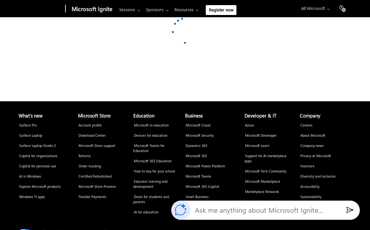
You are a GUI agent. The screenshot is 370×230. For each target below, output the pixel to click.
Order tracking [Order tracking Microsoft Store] (90, 166)
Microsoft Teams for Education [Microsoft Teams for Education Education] (149, 148)
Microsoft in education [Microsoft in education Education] (151, 125)
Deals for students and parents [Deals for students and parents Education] (151, 199)
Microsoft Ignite (92, 9)
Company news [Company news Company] (312, 146)
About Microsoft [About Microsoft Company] (312, 136)
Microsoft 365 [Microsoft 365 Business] (196, 156)
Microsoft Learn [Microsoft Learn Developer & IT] (257, 146)
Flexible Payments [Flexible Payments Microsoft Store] (92, 197)
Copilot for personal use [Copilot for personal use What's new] (37, 166)
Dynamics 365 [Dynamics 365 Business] (196, 146)
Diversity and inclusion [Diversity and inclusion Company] (317, 176)
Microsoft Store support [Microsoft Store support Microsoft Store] (97, 146)
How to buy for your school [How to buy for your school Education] (154, 171)
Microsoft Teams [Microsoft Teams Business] (198, 176)
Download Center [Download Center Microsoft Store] (92, 136)
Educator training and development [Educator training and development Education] (150, 184)
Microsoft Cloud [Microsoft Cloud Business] (198, 125)
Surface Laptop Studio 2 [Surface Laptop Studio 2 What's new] (37, 146)
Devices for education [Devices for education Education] (150, 136)
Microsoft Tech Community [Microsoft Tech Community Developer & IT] (265, 171)
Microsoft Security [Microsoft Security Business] (200, 136)
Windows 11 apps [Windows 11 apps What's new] (32, 197)
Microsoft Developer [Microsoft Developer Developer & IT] (261, 136)
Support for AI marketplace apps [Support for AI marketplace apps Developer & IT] (265, 158)
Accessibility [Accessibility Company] (310, 187)
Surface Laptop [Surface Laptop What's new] (30, 136)
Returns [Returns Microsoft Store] (85, 156)
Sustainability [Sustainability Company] (310, 197)
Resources (184, 9)
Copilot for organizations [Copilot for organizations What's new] (38, 156)
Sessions (127, 9)
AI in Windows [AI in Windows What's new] (30, 176)
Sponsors (155, 9)
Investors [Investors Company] (307, 166)
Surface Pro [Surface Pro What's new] (28, 125)
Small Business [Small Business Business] (197, 197)
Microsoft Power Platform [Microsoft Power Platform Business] (205, 166)
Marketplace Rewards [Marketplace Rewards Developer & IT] (262, 192)
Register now (221, 10)
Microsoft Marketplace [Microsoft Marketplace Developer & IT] (262, 182)
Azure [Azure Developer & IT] (249, 125)
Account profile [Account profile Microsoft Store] (90, 125)
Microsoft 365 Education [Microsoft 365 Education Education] (153, 161)
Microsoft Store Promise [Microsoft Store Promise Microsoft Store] (97, 187)
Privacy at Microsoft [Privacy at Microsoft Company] (315, 156)
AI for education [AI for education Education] (146, 212)
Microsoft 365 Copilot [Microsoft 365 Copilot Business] (202, 187)
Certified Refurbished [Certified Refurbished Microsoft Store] (95, 176)
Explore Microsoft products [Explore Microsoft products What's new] (40, 187)
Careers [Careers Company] (306, 125)
